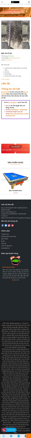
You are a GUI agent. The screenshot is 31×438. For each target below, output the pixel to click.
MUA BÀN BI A (5, 248)
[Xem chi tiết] (5, 79)
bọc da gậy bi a (12, 102)
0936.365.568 (22, 214)
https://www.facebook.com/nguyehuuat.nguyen (16, 218)
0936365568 (23, 109)
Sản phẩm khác (15, 162)
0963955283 (15, 109)
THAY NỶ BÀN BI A (6, 246)
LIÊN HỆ (3, 243)
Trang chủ (9, 11)
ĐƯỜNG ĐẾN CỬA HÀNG (8, 236)
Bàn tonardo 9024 (15, 190)
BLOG (3, 241)
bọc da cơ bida (12, 68)
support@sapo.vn (10, 212)
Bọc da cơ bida (18, 11)
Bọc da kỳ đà (5, 92)
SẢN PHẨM (4, 239)
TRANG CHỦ (5, 234)
